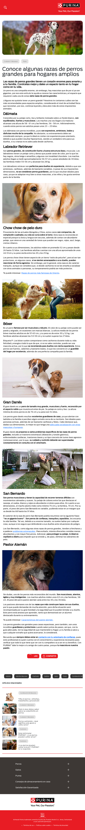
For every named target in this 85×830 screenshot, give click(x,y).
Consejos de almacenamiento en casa (32, 781)
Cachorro (36, 676)
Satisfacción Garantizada (26, 787)
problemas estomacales (24, 531)
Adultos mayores (21, 676)
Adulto (8, 676)
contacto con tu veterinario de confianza (57, 637)
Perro (65, 676)
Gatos (18, 770)
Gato (56, 676)
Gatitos (46, 676)
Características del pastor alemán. (37, 620)
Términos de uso (28, 825)
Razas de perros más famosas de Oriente (40, 273)
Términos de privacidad (60, 825)
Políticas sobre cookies (43, 825)
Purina (18, 776)
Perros (18, 764)
